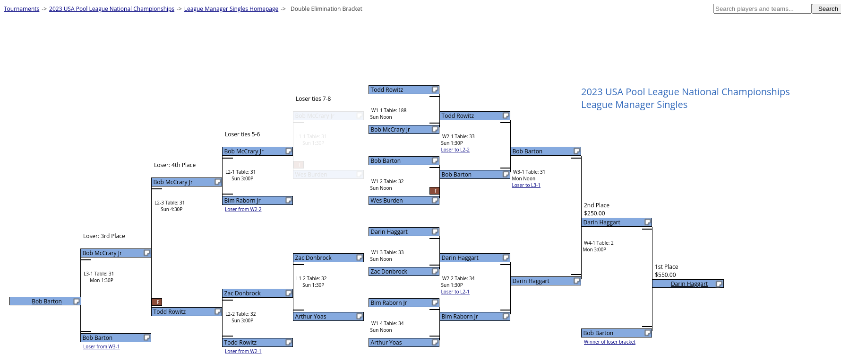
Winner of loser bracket (609, 341)
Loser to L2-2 (455, 149)
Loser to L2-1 (455, 291)
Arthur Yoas (386, 342)
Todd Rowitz (387, 90)
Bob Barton (386, 161)
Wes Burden (387, 200)
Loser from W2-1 (243, 351)
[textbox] (762, 9)
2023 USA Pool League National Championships (111, 9)
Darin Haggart (389, 232)
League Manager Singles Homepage (231, 9)
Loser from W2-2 (243, 209)
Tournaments (21, 9)
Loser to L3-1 (526, 185)
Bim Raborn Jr (389, 303)
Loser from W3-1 (101, 346)
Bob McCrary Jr (390, 129)
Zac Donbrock (389, 271)
